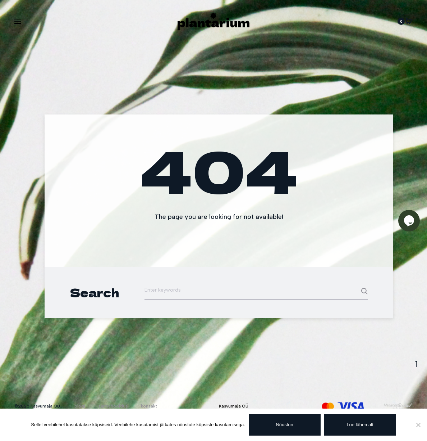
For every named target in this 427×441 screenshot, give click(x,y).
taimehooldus (113, 406)
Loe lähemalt (360, 424)
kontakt (149, 406)
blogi (79, 406)
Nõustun (284, 424)
